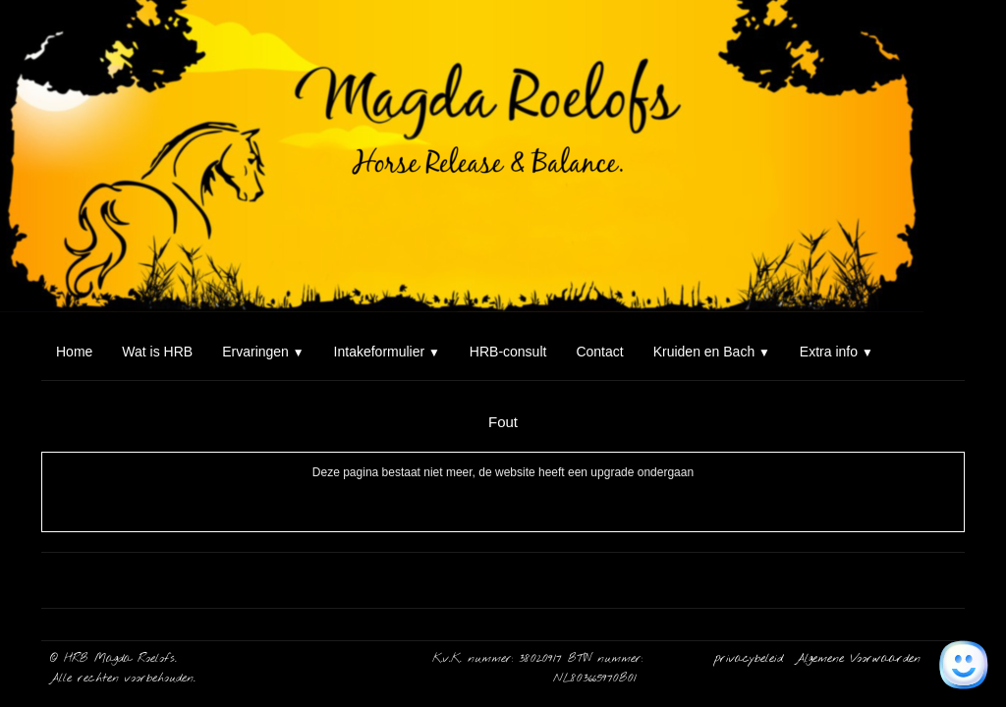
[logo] (48, 37)
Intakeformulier (387, 351)
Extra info (836, 351)
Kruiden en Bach (711, 351)
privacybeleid (751, 659)
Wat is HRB (157, 351)
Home (74, 351)
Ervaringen (263, 351)
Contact (599, 351)
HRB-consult (508, 351)
